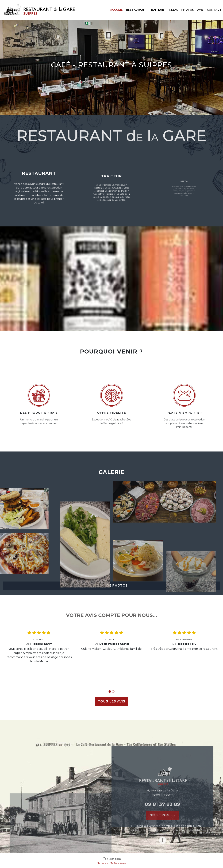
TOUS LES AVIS (111, 701)
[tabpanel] (39, 647)
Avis (200, 9)
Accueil (116, 9)
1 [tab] (110, 691)
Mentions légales (118, 863)
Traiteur (156, 9)
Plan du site (102, 863)
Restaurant (136, 9)
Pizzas (172, 9)
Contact (214, 9)
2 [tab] (113, 691)
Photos (187, 9)
